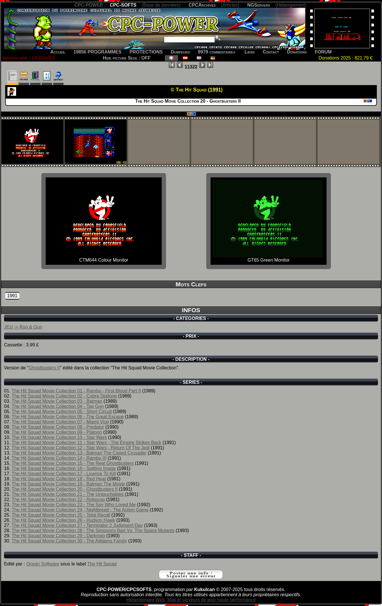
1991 (12, 295)
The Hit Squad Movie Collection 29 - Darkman (58, 535)
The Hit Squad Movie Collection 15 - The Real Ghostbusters (72, 463)
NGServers (258, 5)
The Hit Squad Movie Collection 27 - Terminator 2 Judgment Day (77, 525)
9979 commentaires (216, 51)
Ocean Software (42, 563)
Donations (297, 51)
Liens (249, 51)
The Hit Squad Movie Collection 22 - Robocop (58, 499)
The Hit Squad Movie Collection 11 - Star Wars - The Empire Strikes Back (86, 442)
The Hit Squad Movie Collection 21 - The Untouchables (67, 494)
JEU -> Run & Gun (23, 327)
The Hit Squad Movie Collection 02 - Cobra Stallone (64, 396)
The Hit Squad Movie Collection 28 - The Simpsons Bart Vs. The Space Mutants (92, 530)
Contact (271, 51)
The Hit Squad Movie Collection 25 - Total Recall (60, 515)
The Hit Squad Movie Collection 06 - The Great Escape (67, 416)
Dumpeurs (180, 51)
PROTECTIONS (146, 51)
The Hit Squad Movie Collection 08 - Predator (57, 427)
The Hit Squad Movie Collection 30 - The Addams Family (69, 540)
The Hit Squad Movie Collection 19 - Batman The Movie (68, 484)
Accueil (57, 51)
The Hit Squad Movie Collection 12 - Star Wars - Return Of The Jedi (80, 447)
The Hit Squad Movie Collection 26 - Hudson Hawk (63, 520)
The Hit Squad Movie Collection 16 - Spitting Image (63, 468)
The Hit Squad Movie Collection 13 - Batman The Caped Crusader (78, 452)
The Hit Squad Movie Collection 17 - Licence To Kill (63, 473)
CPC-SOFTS (123, 5)
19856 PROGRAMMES (97, 51)
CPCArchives (202, 5)
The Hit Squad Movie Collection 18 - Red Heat (58, 478)
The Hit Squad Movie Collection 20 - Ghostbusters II (64, 489)
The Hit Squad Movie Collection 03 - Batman (56, 401)
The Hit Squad (102, 563)
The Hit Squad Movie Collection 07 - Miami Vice (60, 421)
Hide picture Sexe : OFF (127, 57)
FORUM (323, 51)
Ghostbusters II (44, 367)
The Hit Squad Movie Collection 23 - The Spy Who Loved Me (73, 504)
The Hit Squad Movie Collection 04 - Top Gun (57, 406)
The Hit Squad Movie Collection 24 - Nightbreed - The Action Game (79, 509)
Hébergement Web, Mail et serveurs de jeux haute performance (191, 599)
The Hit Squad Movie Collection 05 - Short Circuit (61, 411)
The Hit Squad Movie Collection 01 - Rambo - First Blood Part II (76, 390)
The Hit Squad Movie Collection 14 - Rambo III (58, 458)
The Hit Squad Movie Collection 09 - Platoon (56, 432)
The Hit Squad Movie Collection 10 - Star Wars (59, 437)
